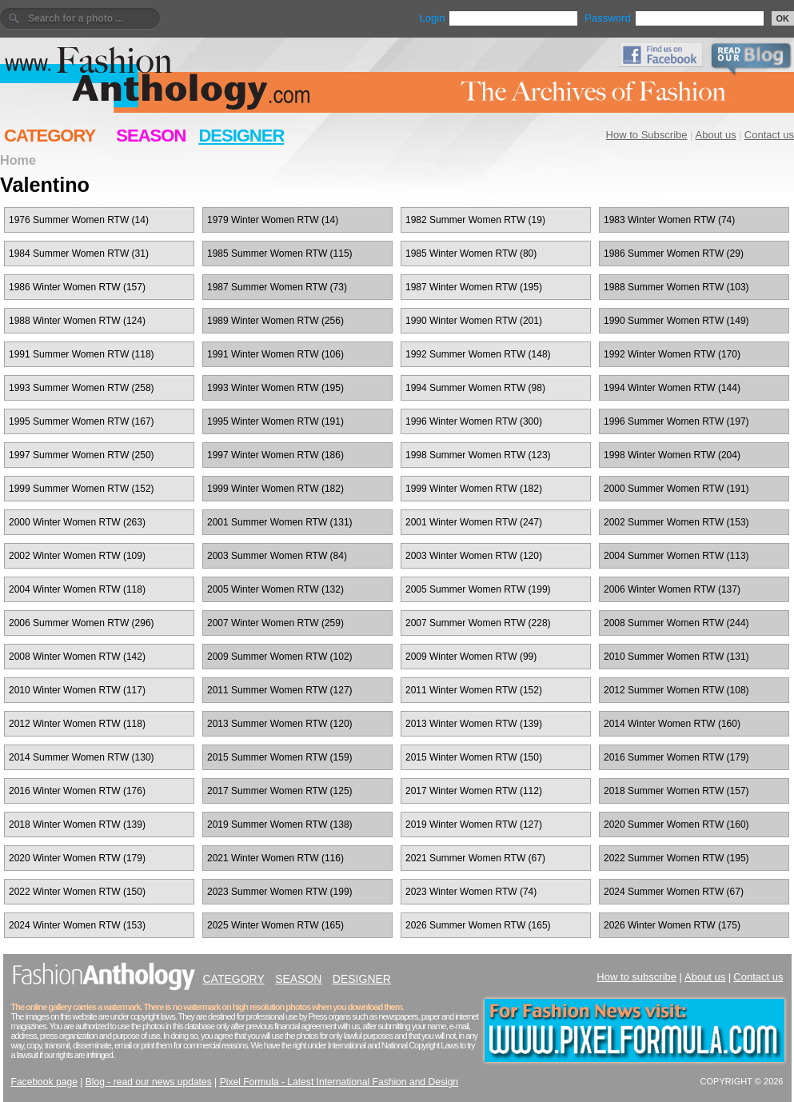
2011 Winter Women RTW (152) (473, 690)
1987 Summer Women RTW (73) (277, 287)
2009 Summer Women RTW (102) (280, 656)
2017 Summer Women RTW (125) (280, 791)
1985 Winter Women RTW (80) (471, 253)
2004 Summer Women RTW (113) (676, 555)
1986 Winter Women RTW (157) (77, 287)
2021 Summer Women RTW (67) (475, 858)
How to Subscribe (647, 135)
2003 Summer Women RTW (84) (277, 555)
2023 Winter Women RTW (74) (471, 891)
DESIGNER (241, 136)
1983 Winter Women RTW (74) (669, 220)
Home (18, 160)
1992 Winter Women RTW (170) (672, 354)
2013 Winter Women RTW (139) (473, 723)
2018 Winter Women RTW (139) (77, 824)
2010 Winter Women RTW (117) (77, 690)
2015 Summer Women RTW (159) (280, 757)
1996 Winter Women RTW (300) (473, 421)
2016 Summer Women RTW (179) (676, 757)
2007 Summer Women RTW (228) (478, 623)
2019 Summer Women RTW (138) (280, 824)
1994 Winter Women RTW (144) (672, 387)
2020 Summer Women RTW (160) (676, 824)
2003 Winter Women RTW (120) (473, 555)
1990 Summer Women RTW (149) (676, 320)
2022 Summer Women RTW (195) (676, 858)
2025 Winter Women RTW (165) (275, 925)
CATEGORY (49, 136)
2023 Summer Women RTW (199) (280, 891)
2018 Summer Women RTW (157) (676, 791)
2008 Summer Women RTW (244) (676, 623)
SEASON (151, 136)
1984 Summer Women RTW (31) (79, 253)
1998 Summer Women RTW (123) (478, 455)
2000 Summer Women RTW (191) (676, 488)
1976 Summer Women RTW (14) (79, 220)
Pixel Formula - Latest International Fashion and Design (339, 1082)
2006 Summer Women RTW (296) (81, 623)
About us (716, 135)
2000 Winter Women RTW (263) (77, 522)
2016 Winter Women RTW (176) (77, 791)
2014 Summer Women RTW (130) (81, 757)
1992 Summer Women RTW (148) (478, 354)
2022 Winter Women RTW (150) (77, 891)
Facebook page (44, 1082)
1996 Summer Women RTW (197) (676, 421)
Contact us (769, 135)
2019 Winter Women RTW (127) (473, 824)
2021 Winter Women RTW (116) (275, 858)
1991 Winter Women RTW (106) (275, 354)
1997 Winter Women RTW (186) (275, 455)
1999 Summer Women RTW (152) (81, 488)
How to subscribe (636, 977)
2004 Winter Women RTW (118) (77, 589)
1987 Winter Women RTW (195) (473, 287)
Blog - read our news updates (149, 1082)
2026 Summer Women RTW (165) (478, 925)
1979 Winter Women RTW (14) (272, 220)
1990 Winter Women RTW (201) (473, 320)
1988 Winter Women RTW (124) (77, 320)
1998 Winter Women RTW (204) (672, 455)
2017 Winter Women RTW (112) (473, 791)
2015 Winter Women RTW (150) (473, 757)
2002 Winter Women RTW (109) (77, 555)
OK (783, 18)
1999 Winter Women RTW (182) (275, 488)
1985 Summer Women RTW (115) (280, 253)
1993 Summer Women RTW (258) (81, 387)
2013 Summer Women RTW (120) (280, 723)
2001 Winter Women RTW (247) (473, 522)
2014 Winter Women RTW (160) (672, 723)
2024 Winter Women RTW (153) (77, 925)
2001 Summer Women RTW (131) (280, 522)
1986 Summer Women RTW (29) (674, 253)
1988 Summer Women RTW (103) (676, 287)
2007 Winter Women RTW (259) (275, 623)
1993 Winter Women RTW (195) (275, 387)
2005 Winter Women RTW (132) (275, 589)
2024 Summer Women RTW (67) (674, 891)
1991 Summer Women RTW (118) (81, 354)
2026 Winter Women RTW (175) (672, 925)
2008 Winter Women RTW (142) (77, 656)
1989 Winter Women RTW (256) (275, 320)
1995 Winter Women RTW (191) (275, 421)
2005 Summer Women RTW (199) (478, 589)
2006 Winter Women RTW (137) (672, 589)
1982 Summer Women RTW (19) (475, 220)
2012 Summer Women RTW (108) (676, 690)
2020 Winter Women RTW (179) (77, 858)
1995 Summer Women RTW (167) (81, 421)
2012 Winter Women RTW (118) (77, 723)
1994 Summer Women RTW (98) (475, 387)
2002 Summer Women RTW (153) (676, 522)
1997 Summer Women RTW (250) (81, 455)
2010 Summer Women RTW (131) (676, 656)
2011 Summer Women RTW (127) (280, 690)
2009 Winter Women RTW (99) (471, 656)
